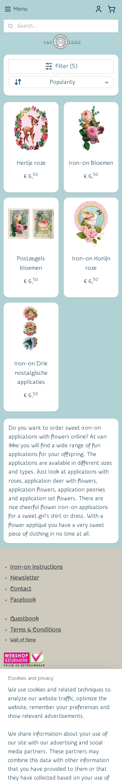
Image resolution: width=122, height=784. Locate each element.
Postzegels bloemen (31, 263)
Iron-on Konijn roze (91, 263)
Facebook (23, 599)
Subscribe (20, 705)
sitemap (59, 761)
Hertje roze (31, 163)
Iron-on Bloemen (91, 163)
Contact (20, 588)
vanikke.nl (18, 722)
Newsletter (24, 577)
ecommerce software (94, 761)
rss (71, 761)
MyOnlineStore (71, 772)
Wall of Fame (23, 640)
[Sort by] (61, 82)
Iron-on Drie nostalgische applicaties (30, 372)
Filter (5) (61, 66)
